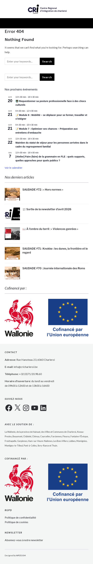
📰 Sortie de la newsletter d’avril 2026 (46, 209)
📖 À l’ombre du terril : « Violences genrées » (50, 229)
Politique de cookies (16, 522)
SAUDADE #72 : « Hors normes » (42, 189)
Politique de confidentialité (20, 517)
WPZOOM (21, 555)
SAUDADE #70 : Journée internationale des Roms (53, 268)
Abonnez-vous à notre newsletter (24, 540)
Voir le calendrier (13, 167)
